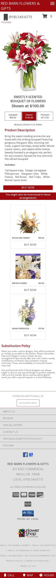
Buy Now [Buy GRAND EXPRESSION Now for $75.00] (30, 335)
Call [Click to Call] (9, 575)
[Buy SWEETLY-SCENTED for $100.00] (28, 187)
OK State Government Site (40, 555)
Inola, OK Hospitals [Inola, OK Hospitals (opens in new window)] (44, 545)
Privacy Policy (14, 560)
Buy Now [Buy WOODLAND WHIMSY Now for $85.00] (30, 244)
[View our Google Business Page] (30, 456)
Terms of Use (28, 566)
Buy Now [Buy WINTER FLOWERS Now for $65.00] (30, 290)
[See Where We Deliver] (28, 402)
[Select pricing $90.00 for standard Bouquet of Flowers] (13, 116)
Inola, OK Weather (11, 555)
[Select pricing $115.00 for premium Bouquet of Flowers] (45, 116)
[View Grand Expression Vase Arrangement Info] (28, 312)
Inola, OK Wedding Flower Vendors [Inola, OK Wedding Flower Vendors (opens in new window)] (29, 550)
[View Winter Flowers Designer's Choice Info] (28, 266)
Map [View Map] (28, 575)
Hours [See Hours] (46, 575)
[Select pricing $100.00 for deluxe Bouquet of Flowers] (29, 116)
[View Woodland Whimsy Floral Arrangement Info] (28, 221)
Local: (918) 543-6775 (28, 479)
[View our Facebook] (25, 456)
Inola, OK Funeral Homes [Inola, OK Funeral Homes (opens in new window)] (15, 545)
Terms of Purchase (37, 560)
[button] (47, 17)
